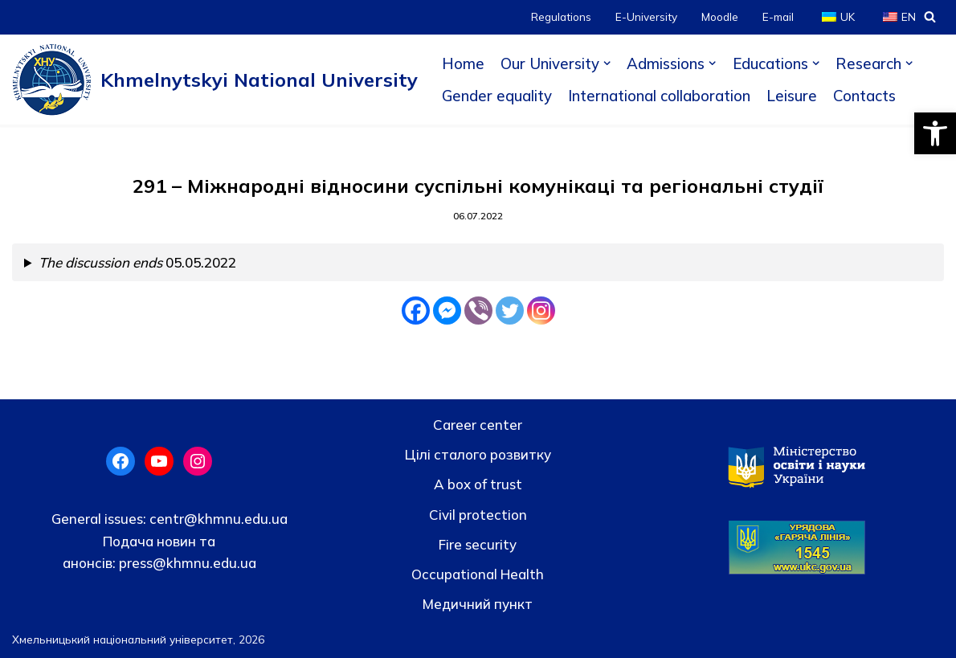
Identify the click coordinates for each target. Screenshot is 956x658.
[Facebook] (416, 310)
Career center (477, 424)
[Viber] (478, 310)
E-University (646, 16)
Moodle (719, 16)
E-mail (778, 16)
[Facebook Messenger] (447, 310)
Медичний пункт (478, 603)
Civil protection (478, 514)
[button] (935, 133)
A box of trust (478, 484)
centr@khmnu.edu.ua (217, 518)
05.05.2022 (137, 262)
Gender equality (497, 95)
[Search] (930, 16)
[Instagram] (541, 310)
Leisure (791, 95)
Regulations (561, 16)
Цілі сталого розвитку (478, 454)
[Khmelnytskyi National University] (215, 79)
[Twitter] (510, 310)
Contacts (864, 95)
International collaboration (659, 95)
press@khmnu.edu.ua (186, 562)
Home (463, 63)
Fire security (478, 544)
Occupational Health (477, 574)
